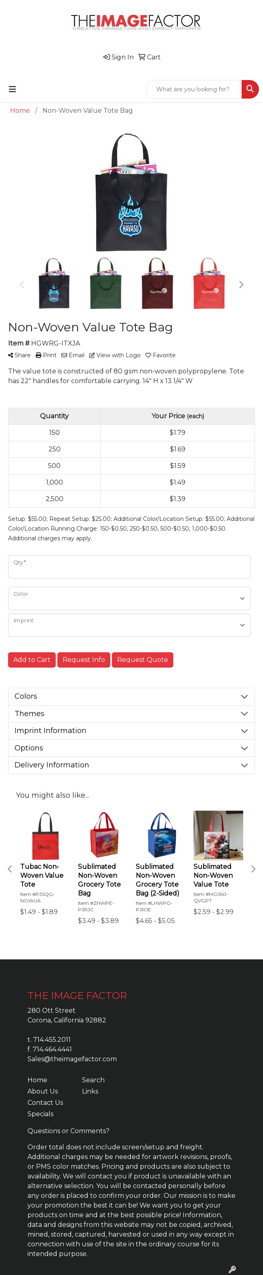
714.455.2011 (52, 1039)
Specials (40, 1114)
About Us (42, 1091)
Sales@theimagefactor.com (72, 1059)
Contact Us (45, 1102)
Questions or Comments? (68, 1131)
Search (93, 1080)
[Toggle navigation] (12, 89)
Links (90, 1091)
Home (37, 1080)
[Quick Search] (194, 89)
